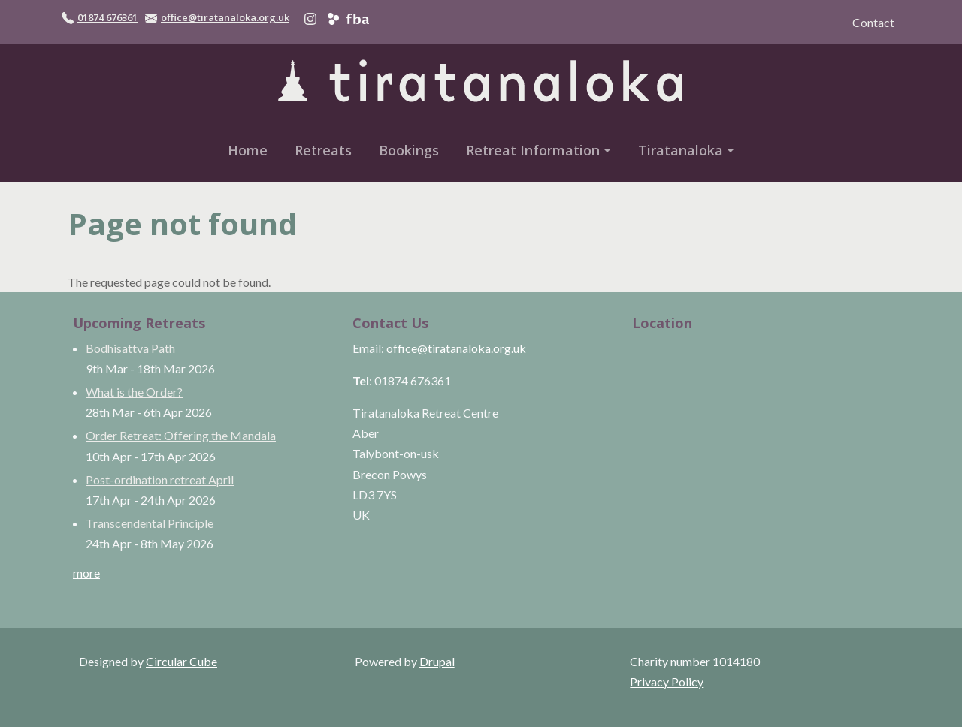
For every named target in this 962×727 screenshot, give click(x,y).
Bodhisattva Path (130, 348)
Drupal (437, 661)
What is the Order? (134, 392)
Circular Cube (181, 661)
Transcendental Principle (149, 523)
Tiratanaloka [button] (680, 150)
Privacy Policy (666, 681)
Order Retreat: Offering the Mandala (181, 435)
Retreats (323, 150)
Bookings (409, 150)
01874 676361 (107, 17)
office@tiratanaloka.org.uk (225, 17)
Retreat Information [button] (533, 150)
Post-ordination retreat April (160, 479)
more (86, 573)
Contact (873, 22)
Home (248, 150)
